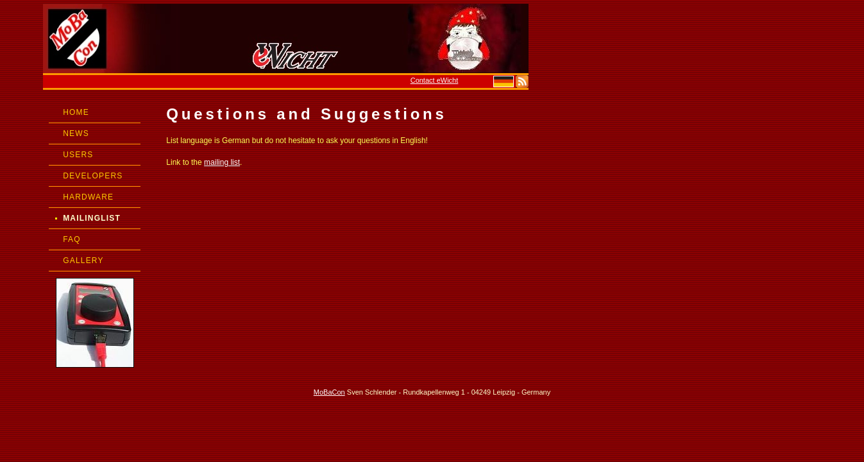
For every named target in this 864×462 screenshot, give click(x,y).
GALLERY (83, 260)
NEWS (76, 133)
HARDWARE (88, 197)
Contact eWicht (435, 80)
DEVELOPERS (93, 175)
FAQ (72, 239)
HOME (76, 112)
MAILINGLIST (92, 218)
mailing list (222, 162)
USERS (78, 154)
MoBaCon (329, 392)
